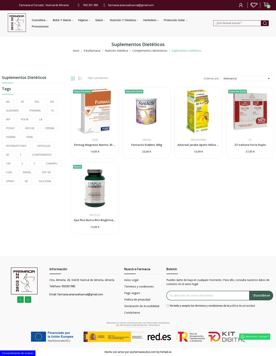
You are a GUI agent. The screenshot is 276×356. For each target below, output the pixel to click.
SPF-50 (46, 172)
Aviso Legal (131, 280)
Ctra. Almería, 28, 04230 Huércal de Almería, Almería (81, 280)
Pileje (95, 140)
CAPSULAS (43, 146)
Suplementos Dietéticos (24, 78)
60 (26, 181)
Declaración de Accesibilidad (141, 306)
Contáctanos (132, 312)
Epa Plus (95, 215)
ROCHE (29, 128)
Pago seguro (132, 293)
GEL (36, 101)
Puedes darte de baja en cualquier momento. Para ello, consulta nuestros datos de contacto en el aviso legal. (217, 282)
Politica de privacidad (137, 299)
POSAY (10, 128)
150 (8, 163)
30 (22, 101)
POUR (24, 119)
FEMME (11, 137)
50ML (29, 137)
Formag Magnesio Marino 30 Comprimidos (95, 145)
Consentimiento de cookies (18, 353)
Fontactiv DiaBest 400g (146, 145)
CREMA (49, 128)
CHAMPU (51, 163)
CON (9, 172)
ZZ (250, 140)
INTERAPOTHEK (16, 146)
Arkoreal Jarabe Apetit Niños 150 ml (198, 145)
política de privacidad (242, 305)
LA (40, 119)
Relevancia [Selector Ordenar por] (247, 78)
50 (7, 154)
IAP (8, 119)
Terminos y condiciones (139, 286)
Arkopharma (198, 140)
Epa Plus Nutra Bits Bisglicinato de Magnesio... (95, 220)
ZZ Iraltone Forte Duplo (250, 145)
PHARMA (35, 110)
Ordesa (146, 140)
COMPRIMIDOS (42, 154)
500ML (27, 172)
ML (8, 101)
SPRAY (10, 181)
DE (52, 101)
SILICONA (45, 181)
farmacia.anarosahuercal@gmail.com (131, 5)
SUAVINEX (12, 110)
